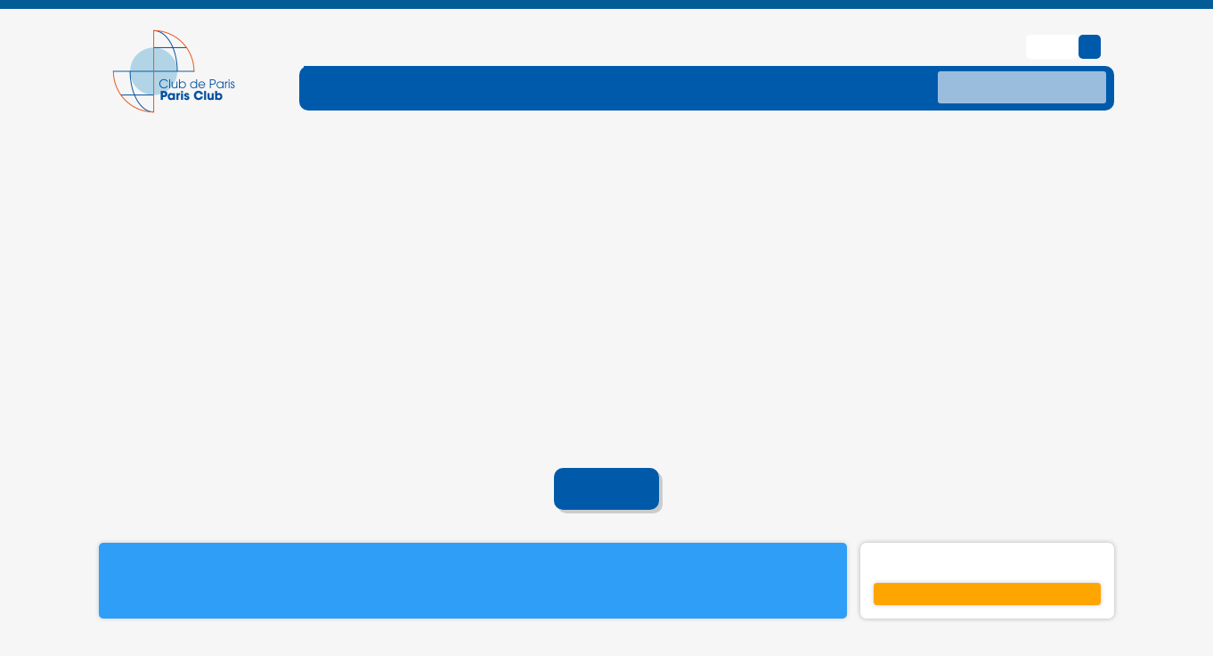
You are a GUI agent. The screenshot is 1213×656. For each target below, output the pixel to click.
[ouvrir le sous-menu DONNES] (815, 59)
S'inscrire (987, 566)
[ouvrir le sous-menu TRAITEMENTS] (693, 59)
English (1053, 18)
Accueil (607, 461)
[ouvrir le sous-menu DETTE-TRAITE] (555, 59)
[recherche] (1022, 60)
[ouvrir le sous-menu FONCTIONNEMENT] (398, 59)
